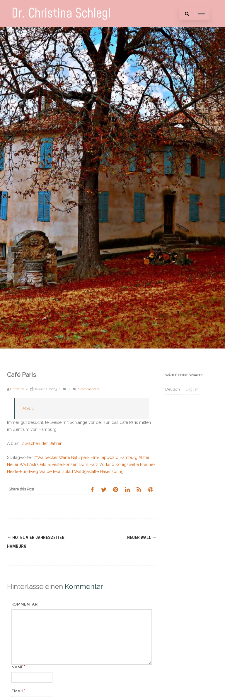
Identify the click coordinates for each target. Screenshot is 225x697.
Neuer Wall (141, 537)
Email (17, 691)
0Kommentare (88, 389)
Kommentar (24, 604)
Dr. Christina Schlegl (60, 13)
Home (28, 408)
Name (17, 667)
